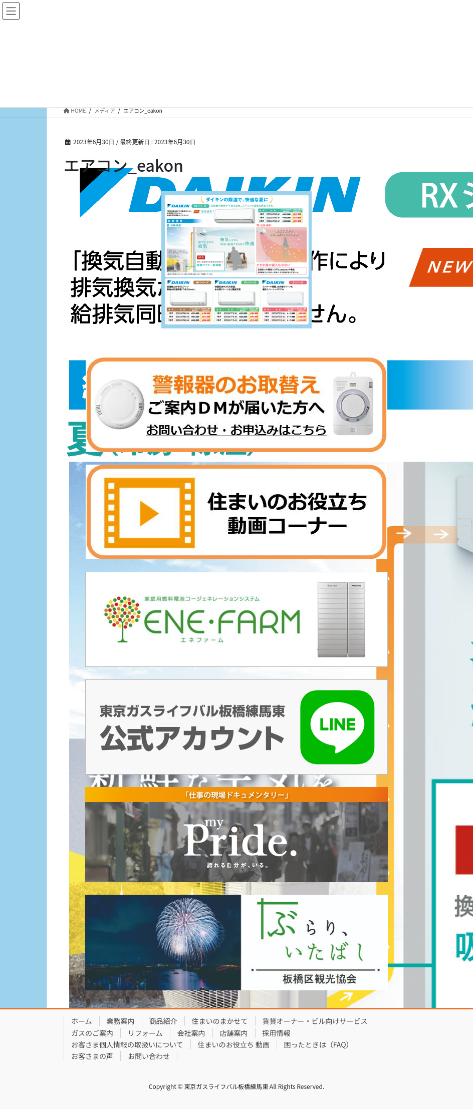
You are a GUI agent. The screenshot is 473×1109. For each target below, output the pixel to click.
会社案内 (191, 1033)
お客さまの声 (92, 1056)
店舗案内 (234, 1033)
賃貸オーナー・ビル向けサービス (315, 1021)
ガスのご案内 (92, 1033)
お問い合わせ (149, 1056)
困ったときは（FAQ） (318, 1044)
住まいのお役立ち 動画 (234, 1044)
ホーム (81, 1021)
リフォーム (145, 1033)
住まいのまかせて (220, 1021)
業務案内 (121, 1021)
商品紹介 (163, 1021)
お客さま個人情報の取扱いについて (127, 1044)
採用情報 (277, 1033)
